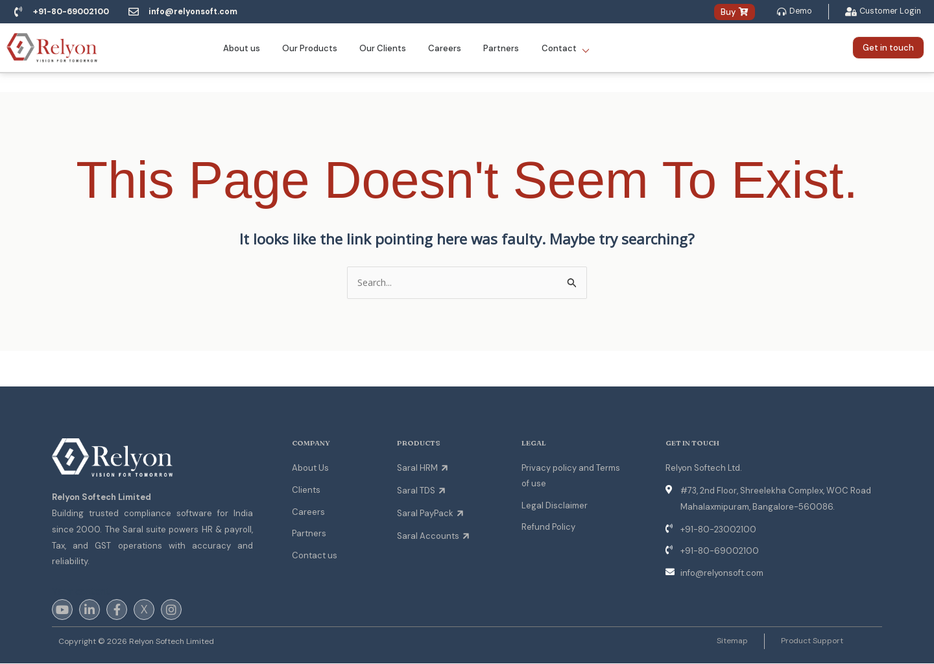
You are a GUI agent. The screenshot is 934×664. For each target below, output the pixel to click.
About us (248, 48)
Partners (497, 48)
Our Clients (384, 48)
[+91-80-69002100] (18, 12)
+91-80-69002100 (74, 12)
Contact (558, 48)
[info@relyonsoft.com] (139, 12)
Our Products (313, 48)
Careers (443, 48)
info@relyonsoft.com (199, 12)
